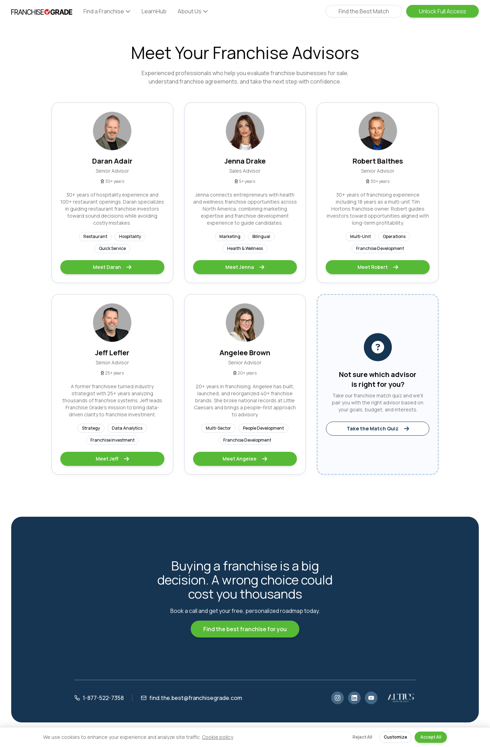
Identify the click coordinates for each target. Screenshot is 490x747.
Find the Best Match (364, 11)
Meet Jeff (112, 459)
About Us (193, 11)
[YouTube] (371, 698)
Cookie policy (217, 737)
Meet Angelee (245, 459)
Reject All (362, 737)
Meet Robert (378, 267)
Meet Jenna (244, 267)
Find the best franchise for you (245, 629)
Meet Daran (112, 267)
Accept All (430, 737)
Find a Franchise (106, 11)
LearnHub (154, 11)
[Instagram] (337, 698)
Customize (395, 737)
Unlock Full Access (442, 11)
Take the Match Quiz (378, 428)
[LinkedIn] (354, 698)
